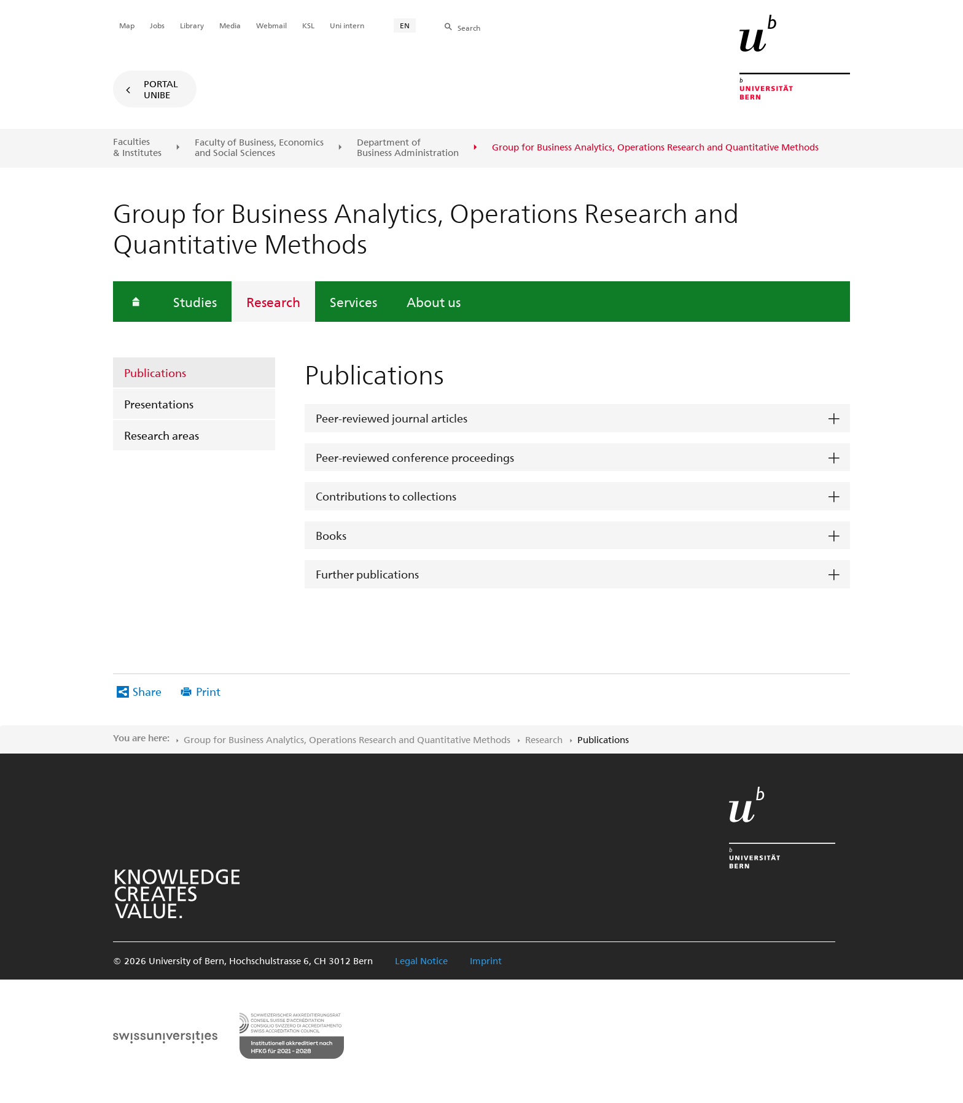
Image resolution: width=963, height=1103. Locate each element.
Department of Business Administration (408, 147)
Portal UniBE (161, 89)
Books (331, 535)
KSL (308, 25)
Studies (195, 301)
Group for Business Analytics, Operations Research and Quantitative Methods (347, 739)
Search (469, 28)
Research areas (161, 435)
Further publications (367, 574)
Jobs (157, 25)
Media (230, 25)
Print (208, 691)
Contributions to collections (386, 496)
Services (353, 301)
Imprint (486, 960)
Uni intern (347, 25)
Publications (155, 372)
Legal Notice (421, 960)
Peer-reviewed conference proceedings (415, 457)
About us (434, 301)
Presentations (158, 403)
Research (273, 301)
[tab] (577, 418)
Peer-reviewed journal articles (391, 418)
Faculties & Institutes (137, 147)
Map (127, 25)
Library (192, 25)
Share (147, 691)
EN (405, 25)
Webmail (271, 25)
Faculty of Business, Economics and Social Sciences (259, 147)
